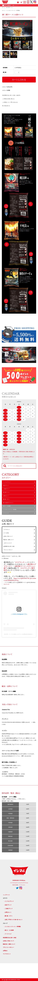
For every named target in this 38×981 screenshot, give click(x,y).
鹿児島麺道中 (12, 5)
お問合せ (5, 968)
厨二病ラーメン (9, 7)
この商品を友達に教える (8, 98)
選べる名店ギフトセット (10, 509)
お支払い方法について (9, 549)
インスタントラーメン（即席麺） (13, 10)
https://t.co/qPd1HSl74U (22, 595)
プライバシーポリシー (9, 566)
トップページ (6, 912)
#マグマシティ (20, 579)
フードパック (7, 522)
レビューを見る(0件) (7, 87)
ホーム (3, 7)
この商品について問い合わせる (10, 102)
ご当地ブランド (7, 491)
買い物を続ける (6, 105)
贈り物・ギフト (7, 505)
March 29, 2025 (7, 601)
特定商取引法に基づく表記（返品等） (11, 95)
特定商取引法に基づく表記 (10, 562)
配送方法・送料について (10, 553)
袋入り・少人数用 (8, 513)
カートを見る (7, 544)
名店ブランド (7, 487)
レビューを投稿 (6, 90)
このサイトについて (9, 557)
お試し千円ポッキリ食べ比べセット (14, 937)
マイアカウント (8, 540)
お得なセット (7, 500)
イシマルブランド (8, 482)
